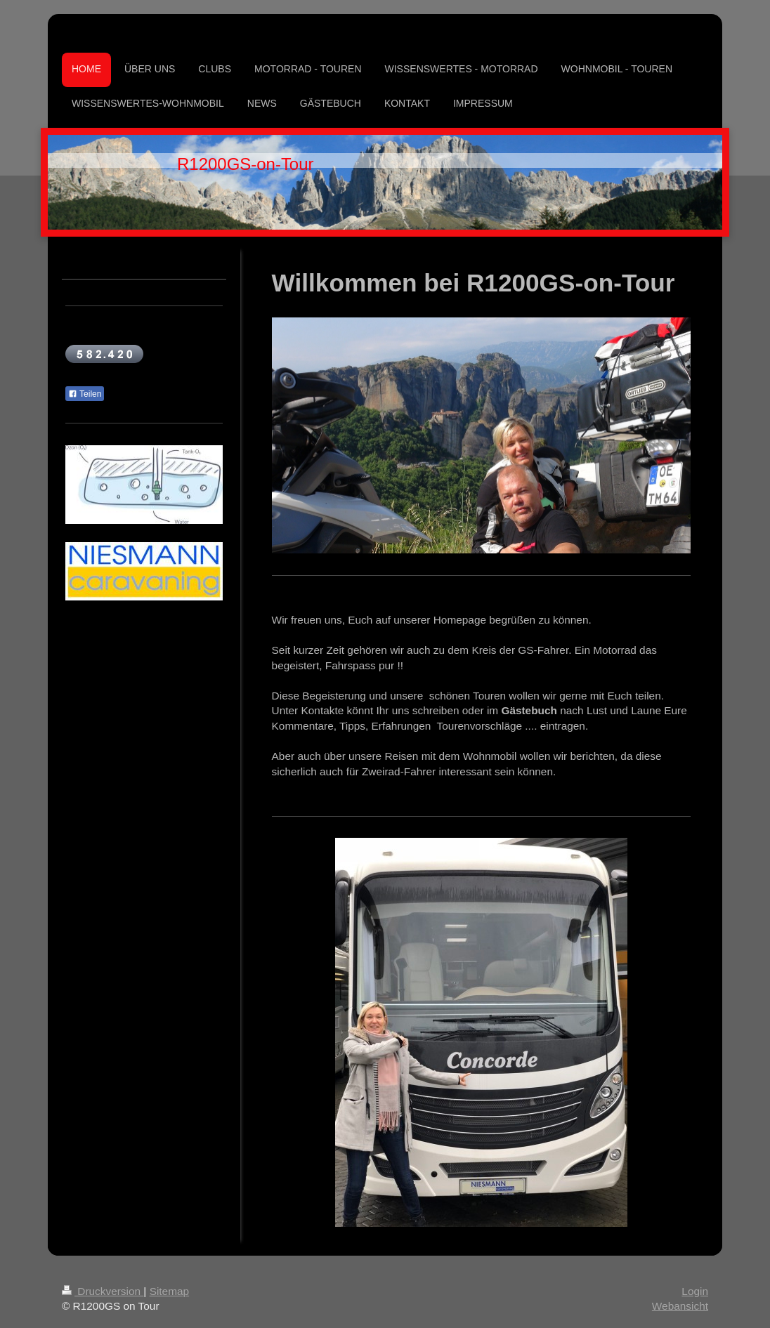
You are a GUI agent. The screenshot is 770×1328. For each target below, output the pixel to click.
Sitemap (169, 1291)
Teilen (84, 394)
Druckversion (102, 1291)
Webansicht (680, 1306)
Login (694, 1291)
